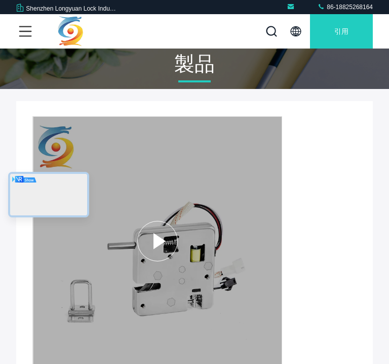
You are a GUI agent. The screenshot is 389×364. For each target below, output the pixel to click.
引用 (341, 31)
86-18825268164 (345, 7)
